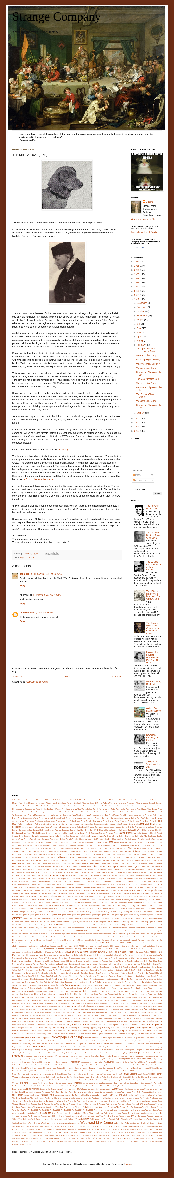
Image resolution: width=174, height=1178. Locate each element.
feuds (93, 893)
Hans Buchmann (103, 925)
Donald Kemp (27, 869)
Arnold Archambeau (42, 821)
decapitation (116, 863)
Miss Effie (121, 1018)
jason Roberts (69, 964)
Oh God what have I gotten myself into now (68, 1041)
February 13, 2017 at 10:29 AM (47, 574)
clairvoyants (51, 851)
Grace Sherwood (62, 922)
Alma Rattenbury (37, 812)
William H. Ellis (118, 1129)
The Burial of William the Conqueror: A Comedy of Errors (152, 628)
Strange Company (56, 16)
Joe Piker (42, 970)
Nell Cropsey (131, 1034)
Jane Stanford (22, 964)
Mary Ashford (142, 1006)
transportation (123, 1110)
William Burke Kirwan (26, 1129)
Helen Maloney (62, 937)
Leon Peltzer (43, 991)
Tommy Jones (156, 1107)
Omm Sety (52, 1044)
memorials (73, 1015)
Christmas (133, 848)
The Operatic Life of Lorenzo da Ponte (146, 349)
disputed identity (119, 866)
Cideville (43, 851)
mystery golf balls (48, 1030)
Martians (103, 1006)
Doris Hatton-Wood (52, 869)
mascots (99, 1012)
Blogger (127, 1164)
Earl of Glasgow (37, 875)
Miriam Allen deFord (67, 1018)
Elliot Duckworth (18, 884)
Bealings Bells (92, 827)
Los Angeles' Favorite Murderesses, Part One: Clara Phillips (153, 657)
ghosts (17, 918)
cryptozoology (68, 857)
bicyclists (117, 830)
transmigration (112, 1110)
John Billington (139, 970)
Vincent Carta (93, 1116)
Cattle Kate (118, 842)
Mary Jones (73, 1009)
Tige (61, 1107)
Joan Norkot (152, 967)
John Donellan (43, 973)
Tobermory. (63, 449)
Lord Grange (109, 994)
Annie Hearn (44, 818)
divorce (129, 866)
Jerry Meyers (52, 967)
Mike (156, 1015)
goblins (130, 918)
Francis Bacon (89, 900)
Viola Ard (102, 1116)
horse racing (79, 946)
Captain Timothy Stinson (75, 839)
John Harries (71, 973)
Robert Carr (54, 1065)
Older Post (116, 676)
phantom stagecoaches (28, 1053)
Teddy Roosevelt (143, 1092)
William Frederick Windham (88, 1129)
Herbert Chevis (77, 940)
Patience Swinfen (70, 1047)
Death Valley (106, 863)
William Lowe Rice (55, 1132)
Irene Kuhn (74, 955)
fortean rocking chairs (31, 900)
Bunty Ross (64, 836)
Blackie (35, 833)
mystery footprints (23, 1030)
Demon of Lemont (155, 863)
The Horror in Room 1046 (152, 507)
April (139, 336)
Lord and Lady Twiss (95, 994)
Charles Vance (109, 845)
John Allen (85, 970)
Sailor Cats (45, 1071)
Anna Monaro (114, 815)
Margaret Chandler (127, 1000)
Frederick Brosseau (51, 906)
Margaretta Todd (30, 1003)
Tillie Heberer (69, 1107)
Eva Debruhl (101, 887)
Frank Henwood (52, 902)
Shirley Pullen (26, 1080)
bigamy (124, 830)
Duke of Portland (107, 872)
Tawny (123, 1092)
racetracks (56, 1059)
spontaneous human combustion (95, 1083)
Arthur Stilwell (23, 824)
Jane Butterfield (133, 961)
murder (150, 1021)
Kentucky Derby (63, 985)
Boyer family (136, 833)
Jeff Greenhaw (122, 964)
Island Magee (134, 955)
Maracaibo (88, 1000)
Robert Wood (138, 1065)
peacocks (122, 1047)
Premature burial (97, 1056)
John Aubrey (95, 970)
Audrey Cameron (94, 824)
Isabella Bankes (112, 955)
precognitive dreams (82, 1056)
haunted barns (116, 928)
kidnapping (76, 985)
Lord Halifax (119, 994)
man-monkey (78, 1000)
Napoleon (70, 1034)
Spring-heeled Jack (137, 1083)
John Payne (111, 973)
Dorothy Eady (74, 869)
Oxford (120, 1044)
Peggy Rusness (34, 1050)
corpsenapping (46, 854)
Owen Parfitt (112, 1044)
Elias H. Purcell (30, 881)
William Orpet (135, 1132)
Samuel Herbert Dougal (91, 1071)
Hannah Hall (91, 925)
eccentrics (54, 875)
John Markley (101, 973)
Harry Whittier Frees (75, 928)
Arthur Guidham (121, 821)
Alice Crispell (93, 809)
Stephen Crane (78, 1086)
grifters (152, 922)
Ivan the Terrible (27, 958)
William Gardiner (106, 1129)
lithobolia (37, 994)
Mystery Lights (98, 1030)
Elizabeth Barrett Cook (57, 881)
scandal (125, 1074)
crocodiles (41, 857)
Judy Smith (48, 982)
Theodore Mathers (89, 1101)
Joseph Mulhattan (91, 979)
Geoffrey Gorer (84, 908)
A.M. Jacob (88, 800)
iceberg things (21, 952)
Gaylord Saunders (34, 908)
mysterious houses (136, 1024)
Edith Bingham (95, 875)
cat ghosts (42, 842)
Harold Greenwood (154, 925)
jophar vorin (145, 976)
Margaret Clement (142, 1000)
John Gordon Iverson (57, 973)
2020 (137, 286)
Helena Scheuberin (100, 937)
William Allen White (62, 1126)
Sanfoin (159, 1071)
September (142, 315)
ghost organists (108, 915)
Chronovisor (27, 851)
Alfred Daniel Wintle (38, 809)
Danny (90, 860)
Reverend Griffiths (122, 1062)
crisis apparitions (30, 857)
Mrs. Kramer (118, 1021)
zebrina (151, 1141)
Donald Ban (16, 869)
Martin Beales (112, 1006)
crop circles (50, 857)
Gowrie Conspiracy (31, 922)
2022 (137, 278)
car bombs (89, 839)
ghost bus (39, 915)
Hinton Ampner (58, 943)
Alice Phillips (142, 809)
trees (143, 1110)
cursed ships (102, 857)
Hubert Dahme (136, 946)
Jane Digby (144, 961)
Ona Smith (60, 1044)
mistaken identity (132, 1018)
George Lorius (24, 912)
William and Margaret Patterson (82, 1126)
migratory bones (147, 1015)
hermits (159, 940)
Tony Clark (16, 1110)
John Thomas (59, 976)
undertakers (78, 1113)
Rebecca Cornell (46, 1062)
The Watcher (58, 1101)
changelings (17, 845)
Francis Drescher (102, 900)
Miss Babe (99, 1018)
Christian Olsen (83, 848)
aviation (137, 824)
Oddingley (35, 1041)
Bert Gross (85, 830)
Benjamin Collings (147, 827)
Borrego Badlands (106, 833)
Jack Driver (58, 958)
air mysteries (121, 803)
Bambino (32, 827)
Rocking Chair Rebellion (152, 1065)
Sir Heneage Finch (118, 1080)
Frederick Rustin (99, 906)
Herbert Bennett (52, 940)
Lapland (139, 988)
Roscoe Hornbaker (44, 1068)
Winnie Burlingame (55, 1138)
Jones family (136, 976)
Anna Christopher (78, 815)
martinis (134, 1006)
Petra (117, 1050)
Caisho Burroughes (126, 836)
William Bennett (115, 1126)
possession (28, 1056)
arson (53, 821)
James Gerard (23, 961)
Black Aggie (27, 833)
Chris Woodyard (71, 848)
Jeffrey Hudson (146, 964)
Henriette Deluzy (140, 937)
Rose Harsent (68, 1068)
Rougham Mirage (95, 1068)
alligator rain (25, 812)
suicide (115, 1089)
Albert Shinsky (30, 806)
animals (68, 815)
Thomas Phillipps (124, 1104)
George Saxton (110, 912)
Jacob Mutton (80, 958)
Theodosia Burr (102, 1101)
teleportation (17, 1095)
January (141, 413)
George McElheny (52, 912)
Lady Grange (77, 988)
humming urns (23, 949)
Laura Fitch (147, 988)
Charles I (47, 845)
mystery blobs (50, 1028)
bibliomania (108, 830)
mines (28, 1018)
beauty (112, 827)
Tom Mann (146, 1107)
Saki (51, 1071)
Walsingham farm (96, 1119)
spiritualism (77, 1083)
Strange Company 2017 (71, 1089)
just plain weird (110, 982)
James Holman (47, 961)
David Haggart (135, 860)
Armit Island (29, 821)
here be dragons (122, 940)
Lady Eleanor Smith (51, 988)
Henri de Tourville (115, 937)
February (141, 345)
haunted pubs (145, 931)
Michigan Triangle (133, 1015)
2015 (137, 422)
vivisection (158, 1116)
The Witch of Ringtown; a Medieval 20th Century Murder (153, 595)
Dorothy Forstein (106, 869)
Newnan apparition (43, 1038)
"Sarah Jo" (41, 800)
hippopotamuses (71, 943)
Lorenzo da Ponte (145, 994)
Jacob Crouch (69, 958)
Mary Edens (23, 1009)
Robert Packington (78, 1065)
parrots (52, 1047)
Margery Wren (42, 1003)
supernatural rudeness (127, 1089)
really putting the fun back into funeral (135, 1059)
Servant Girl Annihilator (69, 1077)
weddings (75, 1123)
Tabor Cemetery (62, 1092)
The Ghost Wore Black (153, 1095)
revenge (110, 1062)
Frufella (109, 906)
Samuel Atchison (75, 1071)
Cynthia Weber (130, 857)
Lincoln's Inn (28, 994)
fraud (136, 902)
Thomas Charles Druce (21, 1104)
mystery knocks (85, 1030)
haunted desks (45, 931)
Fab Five (61, 890)
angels (62, 815)
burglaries (74, 836)
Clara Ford (61, 851)
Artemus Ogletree (62, 821)
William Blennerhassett (130, 1126)
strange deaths (105, 1089)
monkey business (35, 1021)
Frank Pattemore (84, 902)
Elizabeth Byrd (72, 881)
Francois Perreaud (28, 902)
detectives (51, 866)
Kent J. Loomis (49, 985)
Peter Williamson (107, 1050)
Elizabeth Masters (94, 881)
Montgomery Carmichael (60, 1021)
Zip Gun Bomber (25, 1144)
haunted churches (155, 928)
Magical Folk (52, 1000)
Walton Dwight (18, 1123)
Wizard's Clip (101, 1138)
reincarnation (74, 1062)
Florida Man (23, 896)
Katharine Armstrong (125, 982)
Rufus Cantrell (119, 1068)
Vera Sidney (52, 1116)
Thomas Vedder (39, 1107)
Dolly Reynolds (143, 866)
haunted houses (69, 931)
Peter (74, 1050)
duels (99, 872)
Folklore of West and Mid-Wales (70, 896)
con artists (132, 851)
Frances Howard (77, 900)
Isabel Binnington (85, 955)
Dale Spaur (16, 860)
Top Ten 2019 (33, 1110)
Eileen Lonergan (98, 879)
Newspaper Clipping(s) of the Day (152, 737)
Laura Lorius (157, 988)
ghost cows (66, 915)
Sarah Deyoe (28, 1074)
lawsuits (30, 991)
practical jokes (67, 1056)
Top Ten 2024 (77, 1110)
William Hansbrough (132, 1129)
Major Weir (62, 1000)
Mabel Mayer (137, 997)
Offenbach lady (45, 1041)
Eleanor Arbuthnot (125, 879)
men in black (83, 1015)
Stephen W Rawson (122, 1086)
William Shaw (43, 1135)
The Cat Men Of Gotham (108, 1095)
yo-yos (103, 1141)
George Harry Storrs (147, 908)
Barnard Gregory (69, 827)
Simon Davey (38, 1080)
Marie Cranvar (114, 1003)
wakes (47, 1119)
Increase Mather (142, 952)
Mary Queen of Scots (148, 1009)
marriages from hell (78, 1006)
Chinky (49, 848)
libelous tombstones (91, 991)
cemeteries (157, 842)
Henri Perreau (127, 937)
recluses (57, 1062)
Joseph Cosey (156, 976)
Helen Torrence (86, 937)
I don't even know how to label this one (99, 949)
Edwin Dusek (70, 879)
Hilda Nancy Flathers (33, 943)
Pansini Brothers (155, 1044)
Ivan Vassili (39, 958)
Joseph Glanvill (45, 979)
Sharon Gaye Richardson (100, 1077)
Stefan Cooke (66, 1086)
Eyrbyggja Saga (41, 890)
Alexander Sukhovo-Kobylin (137, 806)
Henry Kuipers (17, 940)
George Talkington (124, 912)
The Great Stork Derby (21, 1098)
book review (74, 833)
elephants (147, 879)
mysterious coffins (61, 1024)
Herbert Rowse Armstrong (105, 940)
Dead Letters (42, 863)
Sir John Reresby (145, 1080)
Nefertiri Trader (90, 1034)
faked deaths (111, 890)
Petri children (125, 1050)
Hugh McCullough (149, 946)
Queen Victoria (45, 1059)
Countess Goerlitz (88, 854)
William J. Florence (148, 1129)
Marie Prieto (152, 1003)
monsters (46, 1021)
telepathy (158, 1092)
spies (70, 1083)
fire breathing (101, 893)
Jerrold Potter (41, 967)
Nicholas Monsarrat (92, 1038)
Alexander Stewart (118, 806)
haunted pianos (134, 931)
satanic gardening (114, 1074)
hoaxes (103, 942)
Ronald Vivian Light (28, 1068)
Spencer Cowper (55, 1083)
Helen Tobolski (74, 937)
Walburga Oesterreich (59, 1119)
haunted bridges (128, 928)
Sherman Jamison (155, 1077)
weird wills (141, 1123)
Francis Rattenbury (139, 900)
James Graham (35, 961)
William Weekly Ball (128, 1135)
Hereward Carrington (137, 940)
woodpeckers (35, 1141)
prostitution (139, 1056)
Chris (62, 848)
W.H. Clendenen (37, 1119)
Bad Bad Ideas (147, 824)
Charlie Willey (146, 845)
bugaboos (44, 836)
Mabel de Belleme (124, 997)
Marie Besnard (89, 1003)
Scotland (133, 1074)
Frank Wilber (128, 902)
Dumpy (130, 872)
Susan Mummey (150, 1089)
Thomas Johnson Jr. (77, 1104)
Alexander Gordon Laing (83, 806)
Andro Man (55, 815)
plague (126, 1053)
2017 (137, 299)
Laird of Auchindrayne (114, 988)
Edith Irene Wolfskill (109, 875)
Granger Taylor (75, 922)
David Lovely (157, 860)
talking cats (82, 1092)
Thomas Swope (27, 1107)
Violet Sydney (112, 1116)
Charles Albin (27, 845)
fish (115, 893)
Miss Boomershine (110, 1018)
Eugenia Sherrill (90, 887)
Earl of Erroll (25, 875)
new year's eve (27, 1037)
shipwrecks (16, 1080)
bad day (158, 824)
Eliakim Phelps (18, 881)
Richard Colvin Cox (26, 1065)
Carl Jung (97, 839)
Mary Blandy (152, 1006)
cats (111, 841)
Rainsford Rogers (66, 1059)
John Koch (80, 973)
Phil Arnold (43, 1053)
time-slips (103, 1107)
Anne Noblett (23, 818)
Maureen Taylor (18, 1015)
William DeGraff (53, 1129)
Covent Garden (123, 854)
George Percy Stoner (94, 912)
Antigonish (113, 818)
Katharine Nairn (140, 982)
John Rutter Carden (19, 976)
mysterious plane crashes (22, 1028)
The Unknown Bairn (20, 1101)
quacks (36, 1059)
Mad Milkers (147, 997)
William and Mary (101, 1126)
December (142, 303)
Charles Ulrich (98, 845)
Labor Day (40, 988)
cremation (158, 854)
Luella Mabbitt (70, 997)
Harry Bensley (40, 928)
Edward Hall (31, 879)
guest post (16, 925)
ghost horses (86, 915)
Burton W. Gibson (106, 836)
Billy (156, 830)
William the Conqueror (69, 1135)
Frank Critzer (40, 902)
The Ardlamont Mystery (62, 1095)
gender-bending (47, 908)
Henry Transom (30, 940)
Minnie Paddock (52, 1018)
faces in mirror (70, 890)
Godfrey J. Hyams (140, 918)
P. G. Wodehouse (129, 1044)
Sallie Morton (59, 1071)
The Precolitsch (156, 1098)
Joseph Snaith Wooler (120, 979)
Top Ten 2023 (66, 1110)
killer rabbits (136, 985)
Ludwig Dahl (39, 997)
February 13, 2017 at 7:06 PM (47, 595)
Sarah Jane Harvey (59, 1074)
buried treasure (91, 836)
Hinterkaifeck (47, 943)
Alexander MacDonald (102, 806)
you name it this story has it (118, 1141)
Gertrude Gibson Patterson (143, 912)
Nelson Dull (151, 1034)
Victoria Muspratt (64, 1116)
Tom (128, 1107)
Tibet (57, 1107)
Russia (159, 1068)
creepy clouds (134, 854)
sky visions (33, 1083)
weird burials (119, 1123)
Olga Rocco (16, 1044)
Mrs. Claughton (107, 1021)
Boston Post (125, 833)
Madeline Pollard (40, 1000)
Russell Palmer (150, 1068)
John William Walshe (84, 976)
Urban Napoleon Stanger (118, 1113)
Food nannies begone (92, 896)
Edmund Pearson (136, 875)
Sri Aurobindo (156, 1083)
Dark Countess (99, 860)
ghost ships (128, 915)
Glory (112, 918)
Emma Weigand (148, 884)
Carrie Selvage (119, 839)
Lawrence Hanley (19, 991)
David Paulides (18, 863)
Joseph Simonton (105, 979)
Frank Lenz (73, 902)
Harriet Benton (28, 928)
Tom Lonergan (136, 1107)
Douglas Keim (138, 869)
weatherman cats (64, 1123)
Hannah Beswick (80, 925)
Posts (137, 475)
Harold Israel (17, 928)
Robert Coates (64, 1065)
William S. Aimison (148, 1132)
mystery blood (63, 1027)
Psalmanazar (150, 1056)
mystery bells (39, 1028)
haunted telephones (46, 934)
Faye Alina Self (62, 893)
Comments (139, 480)
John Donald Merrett (29, 973)
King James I (151, 985)
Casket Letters (17, 842)
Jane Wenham (33, 964)
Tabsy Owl (73, 1092)
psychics (25, 1059)
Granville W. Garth (88, 922)
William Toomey (85, 1135)
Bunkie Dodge (54, 836)
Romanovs (16, 1068)
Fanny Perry (25, 893)
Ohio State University (94, 1041)
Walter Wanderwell (154, 1119)
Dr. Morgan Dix (49, 872)
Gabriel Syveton (133, 906)
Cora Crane (16, 854)
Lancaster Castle (129, 988)
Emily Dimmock (69, 884)
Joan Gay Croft (116, 967)
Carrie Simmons (131, 839)
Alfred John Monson (54, 809)
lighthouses (129, 991)
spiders (65, 1083)
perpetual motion (64, 1050)
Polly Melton (157, 1053)
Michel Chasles (120, 1015)
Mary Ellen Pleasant (36, 1009)
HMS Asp (95, 943)
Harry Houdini (51, 928)
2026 (137, 261)
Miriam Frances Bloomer (84, 1018)
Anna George (91, 815)
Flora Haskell (137, 893)
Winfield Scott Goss (40, 1138)
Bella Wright (135, 827)
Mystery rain (122, 1030)
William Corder (40, 1129)
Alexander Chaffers (66, 806)
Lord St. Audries (131, 994)
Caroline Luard (107, 839)
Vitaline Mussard (125, 1116)
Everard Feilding (146, 887)
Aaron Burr (97, 800)
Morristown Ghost (87, 1021)
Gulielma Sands (28, 925)
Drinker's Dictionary (88, 872)
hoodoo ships (33, 946)
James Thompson (119, 961)
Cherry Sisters (23, 848)
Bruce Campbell (25, 836)
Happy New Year (128, 925)
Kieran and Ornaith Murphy (92, 985)
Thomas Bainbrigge (142, 1101)
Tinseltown (112, 1107)
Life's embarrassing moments (112, 991)
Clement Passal (82, 851)
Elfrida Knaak (156, 879)
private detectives (112, 1056)
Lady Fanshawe (66, 988)
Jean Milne (89, 964)
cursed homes (91, 857)
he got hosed (156, 934)
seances (42, 1077)
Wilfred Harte (49, 1126)
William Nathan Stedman (108, 1132)
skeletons (24, 1083)
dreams (77, 872)
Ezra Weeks (52, 890)
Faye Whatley (74, 893)
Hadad (51, 925)
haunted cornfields (32, 931)
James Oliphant (76, 961)
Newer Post (18, 676)
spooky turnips (113, 1083)
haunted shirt (17, 934)
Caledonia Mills (141, 836)
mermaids (92, 1015)
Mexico (99, 1015)
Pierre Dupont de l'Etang (95, 1053)
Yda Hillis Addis (77, 1141)
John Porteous (121, 973)
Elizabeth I (82, 881)
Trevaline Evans (151, 1110)
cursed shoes (113, 857)
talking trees (116, 1092)
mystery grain (61, 1030)
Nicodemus (117, 1038)
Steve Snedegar (137, 1086)
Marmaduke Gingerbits (60, 1006)
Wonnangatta (157, 1138)
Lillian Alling (139, 991)
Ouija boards (101, 1044)
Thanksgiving (46, 1095)
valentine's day (146, 1113)
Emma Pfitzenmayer (122, 884)
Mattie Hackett (123, 1012)
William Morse (92, 1132)
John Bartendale (117, 970)
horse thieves (102, 946)
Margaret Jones (156, 1000)
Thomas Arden (129, 1101)
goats (117, 918)
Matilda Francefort (110, 1012)
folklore (54, 896)
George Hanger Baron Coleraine (126, 908)
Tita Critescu (121, 1107)
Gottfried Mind (17, 922)
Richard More (39, 1065)
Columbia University (119, 851)
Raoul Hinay (108, 1059)
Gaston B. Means (19, 908)
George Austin (95, 908)
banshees (40, 827)
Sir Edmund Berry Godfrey (85, 1080)
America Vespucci (139, 812)
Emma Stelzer (136, 884)
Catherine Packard (89, 842)
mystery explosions (119, 1028)
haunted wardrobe (78, 934)
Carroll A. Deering (145, 839)
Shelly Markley (135, 1077)
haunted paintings (109, 931)
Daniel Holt (58, 860)
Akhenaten (131, 803)
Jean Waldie (99, 964)
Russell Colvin (138, 1068)
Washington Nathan (49, 1123)
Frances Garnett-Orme (61, 900)
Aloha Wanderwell (66, 812)
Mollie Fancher (145, 1018)
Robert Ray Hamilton (104, 1065)
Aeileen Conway (109, 803)
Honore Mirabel (113, 943)
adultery (98, 803)
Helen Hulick (41, 937)
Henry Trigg (41, 940)
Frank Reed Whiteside (100, 902)
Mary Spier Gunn (79, 1012)
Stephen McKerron (92, 1086)
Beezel (118, 827)
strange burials (56, 1089)
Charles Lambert (71, 845)
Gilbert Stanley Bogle (49, 918)
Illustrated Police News (77, 952)
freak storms (143, 902)
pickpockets (79, 1053)
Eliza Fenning (42, 881)
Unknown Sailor (102, 1113)
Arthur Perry (144, 821)
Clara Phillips (70, 851)
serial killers (55, 1077)
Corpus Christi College (61, 854)
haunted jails (81, 931)
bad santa (16, 827)
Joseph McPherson (76, 979)
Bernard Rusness (55, 830)
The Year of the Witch (72, 1101)
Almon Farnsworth (52, 812)
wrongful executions (48, 1141)
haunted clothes (18, 931)
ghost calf (47, 915)
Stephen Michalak (107, 1086)
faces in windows (82, 890)
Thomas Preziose (148, 1104)
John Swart (41, 976)
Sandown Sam (149, 1071)
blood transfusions (53, 833)
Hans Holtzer (115, 925)
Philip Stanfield (54, 1053)
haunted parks (121, 931)
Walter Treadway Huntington (136, 1119)
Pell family (44, 1050)
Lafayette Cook (99, 988)
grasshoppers (101, 922)
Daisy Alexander (155, 857)
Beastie (106, 827)
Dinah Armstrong (85, 866)
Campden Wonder (49, 839)
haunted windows (104, 934)
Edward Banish (149, 875)
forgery (104, 896)
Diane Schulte (69, 866)
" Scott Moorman (18, 800)
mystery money (111, 1030)
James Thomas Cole (104, 961)
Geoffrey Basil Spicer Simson (65, 908)
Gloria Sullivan (103, 918)
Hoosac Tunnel (67, 946)
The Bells (74, 1095)
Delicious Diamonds (139, 863)
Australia (129, 824)
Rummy (129, 1068)
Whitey (32, 1126)
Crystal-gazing (80, 857)
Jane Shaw (153, 961)
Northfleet (16, 1041)
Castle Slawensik (30, 842)
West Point (24, 1126)
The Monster (144, 1098)
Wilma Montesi (26, 1138)
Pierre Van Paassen (114, 1053)
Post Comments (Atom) (37, 682)
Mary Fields (49, 1009)
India (18, 955)
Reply (22, 585)
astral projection (59, 824)
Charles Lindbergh (85, 845)
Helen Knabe (51, 937)
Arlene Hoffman (156, 818)
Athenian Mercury (80, 824)
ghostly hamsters (155, 915)
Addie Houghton (25, 803)
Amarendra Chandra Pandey (108, 812)
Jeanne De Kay (110, 964)
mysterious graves (121, 1024)
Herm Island (150, 940)
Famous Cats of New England (141, 890)
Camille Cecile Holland (32, 839)
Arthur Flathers (108, 821)
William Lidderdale (40, 1132)
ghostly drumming (141, 915)
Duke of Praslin (121, 872)
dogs (22, 558)
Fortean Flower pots (116, 896)
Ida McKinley (56, 952)
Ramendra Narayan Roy (93, 1059)
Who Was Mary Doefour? (148, 364)
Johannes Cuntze (74, 970)
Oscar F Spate (78, 1044)
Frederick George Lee (69, 906)
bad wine (25, 827)
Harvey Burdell (89, 928)
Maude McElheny (155, 1012)
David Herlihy (146, 860)
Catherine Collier (75, 842)
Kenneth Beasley (36, 985)
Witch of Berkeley (78, 1138)
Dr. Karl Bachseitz (35, 872)
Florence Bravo (148, 893)
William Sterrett (54, 1135)
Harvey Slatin (100, 928)
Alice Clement (82, 809)
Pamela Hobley (143, 1044)
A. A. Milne (79, 800)
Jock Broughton (24, 970)
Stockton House (150, 1086)
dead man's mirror (70, 863)
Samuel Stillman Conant (134, 1071)
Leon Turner (54, 991)
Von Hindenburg (25, 1119)
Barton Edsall (82, 827)
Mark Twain (46, 1006)
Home (67, 676)
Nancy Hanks (46, 1034)
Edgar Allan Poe (67, 875)
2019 (137, 291)
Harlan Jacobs (141, 925)
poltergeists (17, 1056)
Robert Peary (91, 1065)
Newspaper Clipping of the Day (153, 764)
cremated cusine (147, 854)
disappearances (102, 866)
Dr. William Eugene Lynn (64, 872)
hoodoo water (55, 946)
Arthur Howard (133, 821)
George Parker (79, 912)
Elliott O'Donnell (31, 884)
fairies (92, 890)
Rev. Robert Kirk (100, 1062)
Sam (66, 1071)
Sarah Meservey (90, 1074)
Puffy (31, 1059)
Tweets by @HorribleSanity (144, 232)
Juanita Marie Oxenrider (34, 982)
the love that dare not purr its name (125, 1098)
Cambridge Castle (155, 836)
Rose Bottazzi (57, 1068)
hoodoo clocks (137, 943)
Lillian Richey (150, 991)
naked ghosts (35, 1034)
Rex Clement (135, 1062)
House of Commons (121, 946)
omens (44, 1044)
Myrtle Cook (22, 1024)
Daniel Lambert (69, 860)
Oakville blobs (25, 1041)
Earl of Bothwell (150, 872)
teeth (152, 1092)
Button (115, 836)
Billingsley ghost (148, 830)
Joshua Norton (156, 979)
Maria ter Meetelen (55, 1003)
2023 (137, 274)
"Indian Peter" (31, 800)
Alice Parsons (131, 809)
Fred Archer (153, 902)
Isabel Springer (99, 955)
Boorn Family (85, 833)
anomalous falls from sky (83, 818)
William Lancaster (26, 1132)
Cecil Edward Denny (131, 842)
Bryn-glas (35, 836)
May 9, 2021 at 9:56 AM (41, 612)
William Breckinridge (148, 1126)
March (140, 341)
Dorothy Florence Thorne (90, 869)
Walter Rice (120, 1119)
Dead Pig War (82, 863)
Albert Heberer (156, 803)
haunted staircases (30, 934)
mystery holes (73, 1030)
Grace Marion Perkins (47, 922)
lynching (113, 997)
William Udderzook (113, 1135)
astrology (69, 824)
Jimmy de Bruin (93, 967)
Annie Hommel (55, 818)
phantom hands (148, 1050)
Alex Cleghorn (52, 806)
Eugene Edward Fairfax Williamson (69, 887)
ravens (116, 1059)
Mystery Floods (148, 1028)
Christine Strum (121, 848)
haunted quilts (156, 931)
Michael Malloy (108, 1015)
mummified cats (139, 1021)
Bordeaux (95, 833)
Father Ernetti (36, 893)
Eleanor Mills (137, 879)
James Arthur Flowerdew (115, 958)
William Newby (124, 1132)
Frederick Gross (86, 906)
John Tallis (50, 976)
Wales (86, 1119)
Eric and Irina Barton (26, 887)
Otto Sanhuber (89, 1044)
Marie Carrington (101, 1003)
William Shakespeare (29, 1135)
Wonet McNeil (145, 1138)
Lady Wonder (88, 988)
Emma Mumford (108, 884)
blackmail (42, 833)
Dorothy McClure (120, 869)
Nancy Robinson (59, 1034)
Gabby (123, 906)
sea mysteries (32, 1077)
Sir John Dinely (132, 1080)
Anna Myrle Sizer (126, 815)
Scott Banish (143, 1074)
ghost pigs (119, 915)
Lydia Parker (90, 997)
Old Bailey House (117, 1041)
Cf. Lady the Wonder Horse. (39, 479)
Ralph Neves (79, 1059)
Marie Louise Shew (139, 1003)
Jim (85, 967)
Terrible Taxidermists (31, 1095)
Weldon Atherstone (154, 1123)
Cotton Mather (75, 854)
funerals (116, 906)
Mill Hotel (22, 1018)
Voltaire (15, 1119)
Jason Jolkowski (57, 964)
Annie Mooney (66, 818)
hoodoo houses (149, 943)
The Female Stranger (136, 1095)
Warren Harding (34, 1123)
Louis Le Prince (27, 997)
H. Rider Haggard (41, 925)
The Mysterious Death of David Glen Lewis (153, 535)
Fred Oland (21, 906)
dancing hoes (37, 860)
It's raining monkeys (148, 955)
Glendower (69, 918)
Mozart (97, 1021)
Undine (149, 202)
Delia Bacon (126, 863)
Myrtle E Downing (35, 1024)
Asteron (49, 824)
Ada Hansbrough (144, 800)
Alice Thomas (152, 809)
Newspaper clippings (68, 1037)
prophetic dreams (127, 1056)
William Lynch (68, 1132)
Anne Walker (33, 818)
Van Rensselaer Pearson (37, 1116)
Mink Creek (35, 1018)
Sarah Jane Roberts (75, 1074)
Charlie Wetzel (134, 845)
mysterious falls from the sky (101, 1024)
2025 (137, 266)
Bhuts (101, 830)
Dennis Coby (32, 866)
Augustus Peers (119, 824)
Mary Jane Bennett (61, 1009)
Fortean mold (17, 900)
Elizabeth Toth (119, 881)
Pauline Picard (112, 1047)
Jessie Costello (63, 967)
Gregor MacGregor (142, 922)
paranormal (37, 1046)
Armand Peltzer (18, 821)
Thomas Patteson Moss (108, 1104)
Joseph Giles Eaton (31, 979)
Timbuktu (86, 1107)
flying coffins (33, 896)
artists (43, 824)
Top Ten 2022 (55, 1110)
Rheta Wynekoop (147, 1062)
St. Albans (16, 1086)
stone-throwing (32, 1089)
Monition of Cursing (20, 1021)
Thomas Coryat (50, 1104)
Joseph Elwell (17, 979)
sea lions (22, 1077)
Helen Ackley (30, 937)
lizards (61, 994)
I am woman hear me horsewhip (67, 949)
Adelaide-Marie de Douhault (70, 803)
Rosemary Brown (81, 1068)
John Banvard (105, 970)
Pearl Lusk (151, 1047)
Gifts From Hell (34, 918)
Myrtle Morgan (47, 1024)
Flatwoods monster (124, 893)
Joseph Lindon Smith (60, 979)
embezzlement (57, 884)
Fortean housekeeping (133, 896)
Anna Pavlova (139, 815)
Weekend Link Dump (146, 355)
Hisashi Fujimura (84, 943)
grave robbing (113, 922)
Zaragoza (144, 1141)
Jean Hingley (80, 964)
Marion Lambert (25, 1006)
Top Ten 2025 (88, 1110)
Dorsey (130, 869)
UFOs (48, 1113)
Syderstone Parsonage (41, 1092)
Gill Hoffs (60, 918)
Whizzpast (39, 1126)
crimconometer (18, 857)
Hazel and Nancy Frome (140, 934)
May (139, 332)
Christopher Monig (145, 848)
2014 (137, 426)
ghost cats (56, 915)
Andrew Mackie (34, 815)
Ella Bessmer (146, 881)
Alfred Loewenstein (69, 809)
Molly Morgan (156, 1018)
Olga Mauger (157, 1041)
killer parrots (126, 985)
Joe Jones (34, 970)
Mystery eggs (88, 1028)
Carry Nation (157, 839)
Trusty (42, 1113)
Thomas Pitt (136, 1104)
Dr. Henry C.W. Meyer (153, 869)
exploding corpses (19, 890)
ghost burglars (28, 915)
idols (64, 952)
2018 (137, 295)
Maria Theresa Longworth (73, 1003)
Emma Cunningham (94, 884)
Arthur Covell (86, 821)
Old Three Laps (145, 1041)
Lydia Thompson (102, 997)
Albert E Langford (143, 803)
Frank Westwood (116, 902)
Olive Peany (26, 1044)
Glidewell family (80, 918)
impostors (93, 952)
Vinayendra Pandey (79, 1116)
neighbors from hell (104, 1034)
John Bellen (26, 574)
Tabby (53, 1092)
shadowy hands (84, 1077)
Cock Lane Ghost (96, 851)
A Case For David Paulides (153, 709)
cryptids (58, 857)
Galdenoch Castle (147, 906)
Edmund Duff (123, 875)
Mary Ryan (35, 1012)
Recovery (64, 1062)
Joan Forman (105, 967)
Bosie (116, 833)
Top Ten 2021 (44, 1110)
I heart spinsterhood (124, 949)
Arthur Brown (75, 821)
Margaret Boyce (114, 1000)
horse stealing (90, 946)
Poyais (58, 1056)
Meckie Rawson (39, 1015)
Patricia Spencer (83, 1047)
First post (109, 893)
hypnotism (48, 949)
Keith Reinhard (23, 985)
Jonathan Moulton (124, 976)
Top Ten (24, 1110)
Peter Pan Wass (82, 1050)
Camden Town (17, 839)
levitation (74, 991)
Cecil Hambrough (146, 842)
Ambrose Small (126, 812)
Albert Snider (41, 806)
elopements (42, 884)
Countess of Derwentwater (106, 854)
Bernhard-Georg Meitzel (71, 830)
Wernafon (16, 1126)
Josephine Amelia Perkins (140, 979)
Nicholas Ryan (106, 1038)
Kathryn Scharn (152, 982)
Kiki (105, 985)
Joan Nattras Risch (139, 967)
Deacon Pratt (31, 863)
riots (47, 1065)
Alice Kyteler (120, 809)
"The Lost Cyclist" (53, 800)
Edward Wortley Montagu (55, 879)
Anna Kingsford (102, 815)
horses (110, 946)
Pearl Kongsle (140, 1047)
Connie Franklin (156, 851)
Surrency (140, 1089)
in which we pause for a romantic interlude (117, 952)
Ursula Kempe (133, 1113)
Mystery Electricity (102, 1028)
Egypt (88, 879)
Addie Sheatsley (38, 803)
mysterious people (153, 1024)
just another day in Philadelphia (92, 982)
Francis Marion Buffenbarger (121, 900)
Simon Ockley (49, 1080)
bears (101, 827)
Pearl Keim (130, 1047)
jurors (77, 982)
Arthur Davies (97, 821)
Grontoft (159, 922)
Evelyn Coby (123, 887)
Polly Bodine (146, 1053)
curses (121, 857)
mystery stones (148, 1030)
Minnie (43, 1018)
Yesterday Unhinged (92, 1141)
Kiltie (144, 985)
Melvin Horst (64, 1015)
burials (81, 836)
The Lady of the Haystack (101, 1098)
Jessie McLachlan (77, 967)
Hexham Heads (18, 943)
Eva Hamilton (112, 887)
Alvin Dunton (92, 812)
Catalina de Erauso (54, 842)
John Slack (32, 976)
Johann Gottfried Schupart (57, 970)
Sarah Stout (101, 1074)
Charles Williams (122, 845)
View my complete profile (143, 219)
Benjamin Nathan (25, 830)
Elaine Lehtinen (111, 879)
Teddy (134, 1092)
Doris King (64, 869)
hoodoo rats (22, 946)
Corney (37, 854)
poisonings (134, 1052)
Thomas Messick (91, 1104)
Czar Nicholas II (143, 857)
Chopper (56, 848)
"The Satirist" (66, 800)
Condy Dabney (143, 851)
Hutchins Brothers (36, 949)
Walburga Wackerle (75, 1119)
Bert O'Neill (94, 830)
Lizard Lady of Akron (50, 994)
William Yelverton (155, 1135)
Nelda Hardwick (119, 1034)
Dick (77, 866)
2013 (137, 431)
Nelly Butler (141, 1034)
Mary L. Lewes (84, 1009)
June (139, 328)
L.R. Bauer (31, 988)
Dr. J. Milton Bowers (20, 872)
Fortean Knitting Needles (152, 896)
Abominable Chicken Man (113, 800)
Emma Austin (81, 884)
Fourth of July (46, 900)
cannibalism (60, 839)
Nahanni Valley (24, 1034)
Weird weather (130, 1123)
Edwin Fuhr (80, 879)
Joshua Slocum (18, 982)
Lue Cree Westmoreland (54, 997)
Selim (48, 1077)
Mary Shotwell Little (47, 1012)
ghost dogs (76, 915)
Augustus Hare (107, 824)
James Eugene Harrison (146, 958)
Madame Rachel (27, 1000)
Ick (35, 952)
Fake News (101, 890)
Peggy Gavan (22, 1050)
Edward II (40, 879)
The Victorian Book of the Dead (40, 1101)
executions (158, 887)
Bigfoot (130, 830)
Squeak (148, 1083)
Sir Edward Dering (103, 1080)
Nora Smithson (156, 1038)
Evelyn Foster (134, 887)
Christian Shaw (95, 848)
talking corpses (94, 1092)
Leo (36, 991)
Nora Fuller (144, 1038)
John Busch (150, 970)
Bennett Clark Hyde (40, 830)
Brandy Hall (146, 833)
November (142, 307)
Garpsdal (158, 906)
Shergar (144, 1077)
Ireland (55, 955)
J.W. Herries (49, 958)
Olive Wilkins (36, 1044)
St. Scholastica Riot (42, 1086)
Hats (108, 928)
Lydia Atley (80, 997)
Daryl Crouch (110, 860)
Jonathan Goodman (108, 976)
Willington (16, 1138)
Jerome (33, 967)
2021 (137, 282)
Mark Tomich (36, 1006)
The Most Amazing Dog (147, 379)
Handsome (69, 925)
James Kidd (65, 961)
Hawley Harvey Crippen (121, 934)
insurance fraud (36, 955)
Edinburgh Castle (82, 875)
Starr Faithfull (55, 1086)
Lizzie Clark (68, 994)
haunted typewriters (62, 934)
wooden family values (20, 1141)
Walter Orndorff (109, 1119)
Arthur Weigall (34, 824)
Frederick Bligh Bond (35, 906)
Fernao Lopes (85, 893)
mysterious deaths (78, 1024)
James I (57, 961)
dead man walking (55, 863)
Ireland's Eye (64, 955)
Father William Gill (49, 893)
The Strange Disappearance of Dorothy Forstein (153, 566)
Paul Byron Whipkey (98, 1047)
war (25, 1123)
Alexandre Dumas (23, 809)
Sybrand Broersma (24, 1092)
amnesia (150, 812)
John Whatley (70, 976)
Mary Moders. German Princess (113, 1009)
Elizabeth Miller (107, 881)
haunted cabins (141, 928)
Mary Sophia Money (64, 1012)
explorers (31, 890)
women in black (120, 1138)
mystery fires (134, 1027)
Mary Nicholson (132, 1009)
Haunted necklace (94, 931)
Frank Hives (63, 902)
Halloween (59, 924)
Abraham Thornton (130, 800)
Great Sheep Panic (126, 922)
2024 (137, 270)
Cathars (65, 842)
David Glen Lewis (122, 860)
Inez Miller (25, 955)
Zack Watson (135, 1141)
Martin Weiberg (124, 1006)
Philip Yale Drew (67, 1053)
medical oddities (52, 1015)
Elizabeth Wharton (133, 881)
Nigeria (137, 1038)
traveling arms (134, 1110)
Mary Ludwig (96, 1009)
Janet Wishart (45, 964)
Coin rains (107, 851)
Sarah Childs (17, 1074)
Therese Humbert (116, 1101)
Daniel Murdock (81, 860)
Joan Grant (127, 967)
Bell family (126, 827)
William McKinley (80, 1132)
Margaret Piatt (17, 1003)
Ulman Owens (56, 1113)
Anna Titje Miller (151, 815)
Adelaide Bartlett (52, 803)
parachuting (27, 1047)
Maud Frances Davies (139, 1012)
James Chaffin (130, 958)
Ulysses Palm (68, 1113)
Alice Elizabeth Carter (107, 809)
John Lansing (90, 973)
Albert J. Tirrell (18, 806)
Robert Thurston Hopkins (122, 1065)
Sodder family (43, 1083)
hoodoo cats (125, 943)
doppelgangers (39, 869)
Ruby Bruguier (108, 1068)
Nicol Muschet (128, 1038)
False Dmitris (122, 890)
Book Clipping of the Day (148, 359)
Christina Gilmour (108, 848)
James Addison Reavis (96, 958)
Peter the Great (95, 1050)
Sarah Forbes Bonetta (42, 1074)
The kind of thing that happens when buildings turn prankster (68, 1098)
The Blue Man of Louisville (89, 1095)
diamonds (59, 866)
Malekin (70, 1000)
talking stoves (105, 1092)
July (139, 324)
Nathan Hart (79, 1034)
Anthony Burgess (101, 818)
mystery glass (36, 1030)
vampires (23, 1116)
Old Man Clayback (132, 1041)
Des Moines (42, 866)
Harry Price (62, 928)
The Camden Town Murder (145, 395)
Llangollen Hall (80, 994)
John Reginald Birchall (153, 973)
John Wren (97, 976)
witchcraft (90, 1138)
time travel (94, 1107)
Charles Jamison (58, 845)
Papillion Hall (17, 1047)
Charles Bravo (38, 845)
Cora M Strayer (28, 854)
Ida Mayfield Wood (43, 952)
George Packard (66, 912)
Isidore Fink (123, 955)
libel (80, 991)
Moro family (75, 1021)
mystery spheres (135, 1030)
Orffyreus (68, 1044)
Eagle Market (138, 872)
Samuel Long (106, 1071)
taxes (129, 1092)
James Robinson (89, 961)
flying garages (44, 896)
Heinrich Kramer (18, 937)
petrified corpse (136, 1050)
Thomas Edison (62, 1104)
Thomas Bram (156, 1101)
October (141, 311)
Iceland (30, 952)
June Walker (69, 982)
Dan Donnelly (26, 860)
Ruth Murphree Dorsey (21, 1071)
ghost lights (96, 915)
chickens (43, 848)
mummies (128, 1021)
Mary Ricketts (24, 1012)
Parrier (46, 1047)
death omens (94, 863)
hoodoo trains (44, 946)
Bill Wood (137, 830)
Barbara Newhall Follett (54, 827)
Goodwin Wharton (155, 918)
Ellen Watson (157, 881)
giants (25, 918)
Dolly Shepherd (156, 866)
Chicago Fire (35, 848)
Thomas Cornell (37, 1104)
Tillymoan (78, 1107)
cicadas (36, 851)
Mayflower (29, 1015)
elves (49, 884)
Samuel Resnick (118, 1071)
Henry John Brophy (154, 937)
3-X (72, 800)
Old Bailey (106, 1041)
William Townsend (98, 1135)
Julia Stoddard (58, 982)
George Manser (37, 912)
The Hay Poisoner (37, 1098)
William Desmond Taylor (68, 1129)
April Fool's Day (143, 818)
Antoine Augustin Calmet (126, 818)
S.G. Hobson (35, 1071)
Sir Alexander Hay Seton (64, 1080)
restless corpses (87, 1062)
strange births (44, 1089)
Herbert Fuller (89, 940)
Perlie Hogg (53, 1050)
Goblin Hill (123, 918)
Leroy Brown (65, 991)
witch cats (67, 1138)
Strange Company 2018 (90, 1089)
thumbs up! (50, 1107)
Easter (46, 875)
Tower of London (100, 1110)
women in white (133, 1138)
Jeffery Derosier (134, 964)
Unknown (24, 612)
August (140, 319)
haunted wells (91, 934)
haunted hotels (57, 931)
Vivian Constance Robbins (142, 1116)
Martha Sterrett (94, 1006)
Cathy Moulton (102, 842)
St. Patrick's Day (27, 1086)
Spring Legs (124, 1083)
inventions (48, 955)
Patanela (59, 1047)
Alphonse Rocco (80, 812)
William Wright (142, 1135)
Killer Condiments (114, 985)
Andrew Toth (45, 815)
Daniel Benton (48, 860)
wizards (109, 1138)
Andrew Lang (22, 815)
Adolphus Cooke (88, 803)
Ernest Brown (39, 887)
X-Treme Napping (64, 1141)
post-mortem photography (44, 1056)
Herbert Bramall (65, 940)
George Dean (107, 908)
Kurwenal (30, 558)
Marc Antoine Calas (99, 1000)
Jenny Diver (25, 967)
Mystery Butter (76, 1028)
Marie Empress (126, 1003)
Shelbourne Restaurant (120, 1077)
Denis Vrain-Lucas (19, 866)
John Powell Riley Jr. (136, 973)
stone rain (22, 1089)
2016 (137, 418)
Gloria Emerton (92, 918)
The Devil (123, 1095)
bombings (65, 833)
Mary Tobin (91, 1012)
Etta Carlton (50, 887)
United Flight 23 (89, 1113)
